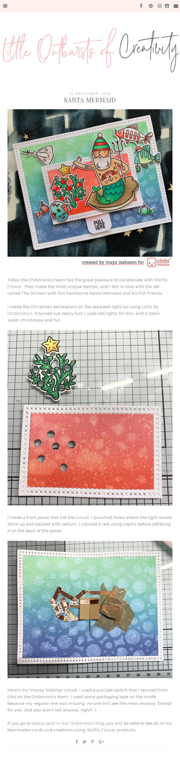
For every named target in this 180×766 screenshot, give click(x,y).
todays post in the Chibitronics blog (68, 723)
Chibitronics (20, 313)
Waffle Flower (101, 730)
